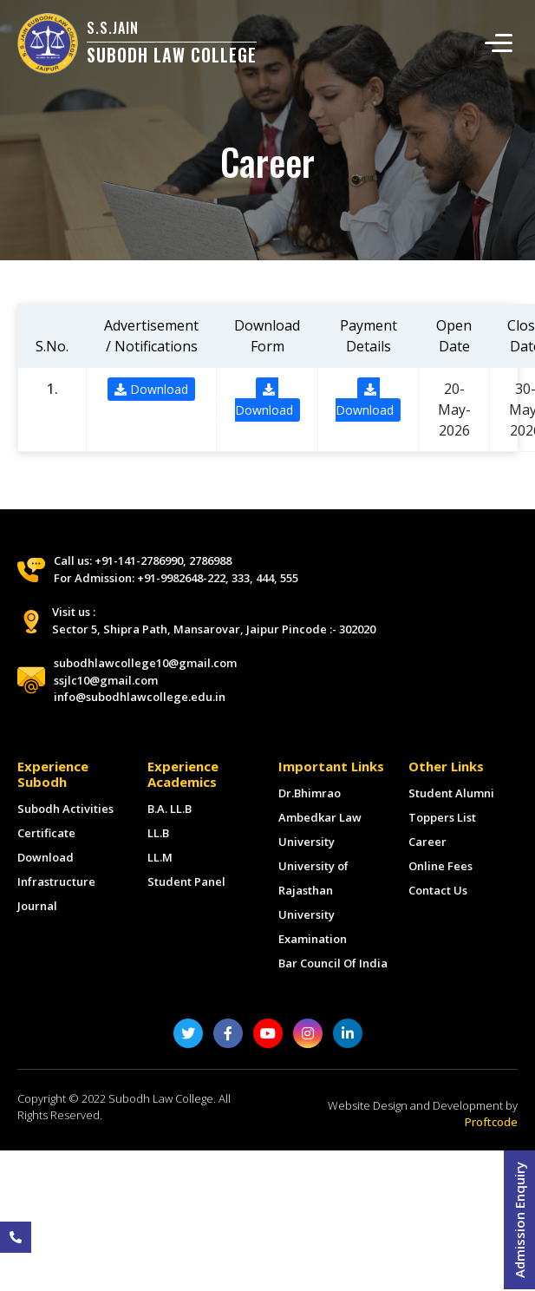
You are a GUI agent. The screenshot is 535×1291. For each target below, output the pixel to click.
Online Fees (440, 866)
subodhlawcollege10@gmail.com (145, 663)
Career (427, 841)
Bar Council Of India (333, 963)
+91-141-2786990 (139, 560)
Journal (37, 906)
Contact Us (437, 890)
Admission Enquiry (519, 1220)
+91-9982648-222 (181, 578)
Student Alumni (451, 793)
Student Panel (186, 881)
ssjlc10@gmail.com (106, 680)
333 (241, 578)
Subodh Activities (65, 808)
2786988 (210, 560)
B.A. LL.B (169, 808)
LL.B (158, 833)
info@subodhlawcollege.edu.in (139, 696)
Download (151, 389)
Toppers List (442, 817)
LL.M (160, 857)
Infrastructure (56, 881)
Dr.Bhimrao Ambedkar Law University (320, 817)
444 (265, 578)
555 (289, 578)
